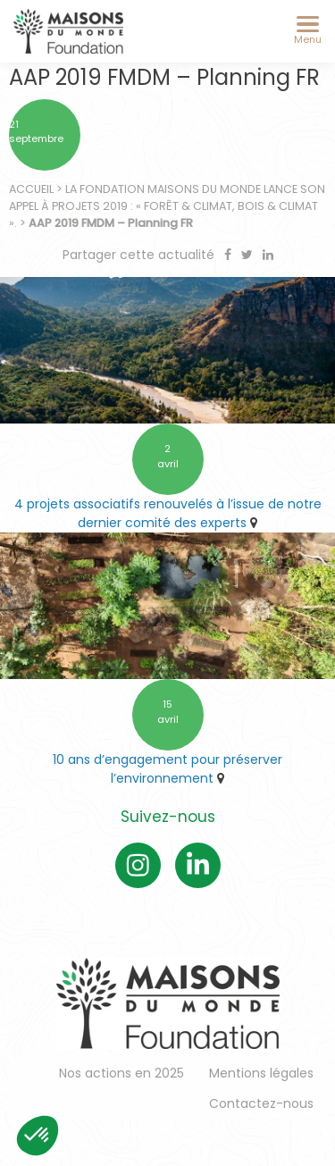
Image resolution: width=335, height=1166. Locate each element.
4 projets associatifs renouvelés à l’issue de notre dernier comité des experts (168, 513)
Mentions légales (261, 1073)
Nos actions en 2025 (121, 1073)
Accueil (31, 189)
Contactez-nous (261, 1103)
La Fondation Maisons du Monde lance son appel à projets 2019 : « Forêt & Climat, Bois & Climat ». (167, 206)
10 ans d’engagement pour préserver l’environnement (167, 769)
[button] (37, 1135)
